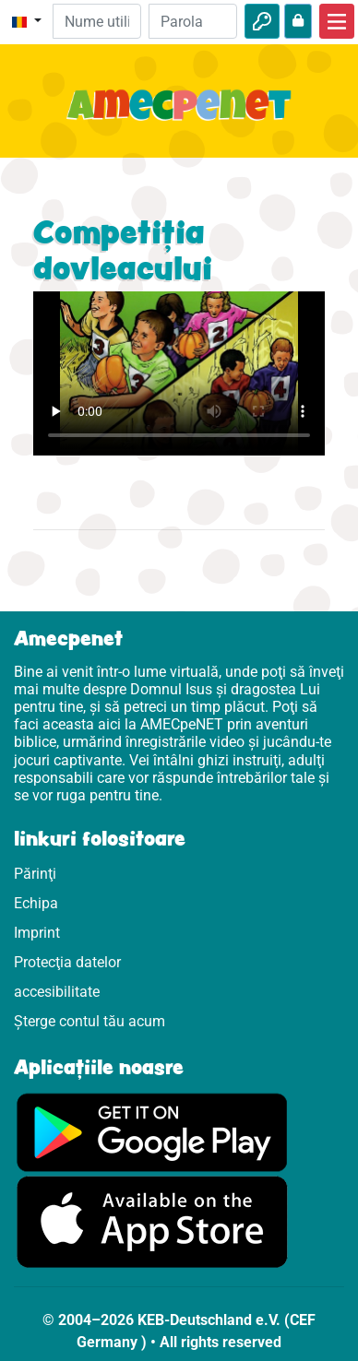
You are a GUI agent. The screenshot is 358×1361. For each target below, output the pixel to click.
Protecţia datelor (67, 962)
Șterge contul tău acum (89, 1021)
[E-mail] (97, 21)
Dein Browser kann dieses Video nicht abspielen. (179, 373)
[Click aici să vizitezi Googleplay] (152, 1131)
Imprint (37, 932)
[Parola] (193, 21)
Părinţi (35, 873)
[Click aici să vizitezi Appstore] (152, 1221)
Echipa (36, 903)
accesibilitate (57, 991)
